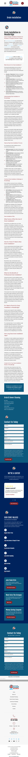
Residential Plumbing (14, 696)
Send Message (8, 459)
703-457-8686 (14, 720)
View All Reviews (14, 503)
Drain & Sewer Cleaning (14, 699)
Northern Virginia (10, 45)
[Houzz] (14, 739)
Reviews (14, 706)
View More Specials (11, 617)
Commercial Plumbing (14, 701)
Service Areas (14, 703)
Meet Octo (9, 602)
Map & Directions (14, 734)
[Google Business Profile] (18, 739)
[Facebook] (9, 739)
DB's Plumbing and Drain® (10, 40)
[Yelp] (16, 739)
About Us (14, 694)
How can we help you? (8, 444)
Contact (14, 708)
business (11, 43)
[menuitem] (14, 400)
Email (6, 434)
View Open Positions (11, 587)
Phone (6, 431)
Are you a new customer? (9, 441)
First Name (6, 425)
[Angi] (11, 739)
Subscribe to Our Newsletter (14, 676)
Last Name (6, 428)
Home (14, 692)
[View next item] (15, 500)
